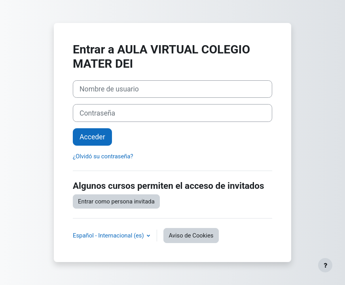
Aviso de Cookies (191, 235)
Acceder (92, 137)
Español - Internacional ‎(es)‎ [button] (109, 235)
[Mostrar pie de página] (325, 265)
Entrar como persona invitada (116, 201)
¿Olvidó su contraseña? (103, 156)
